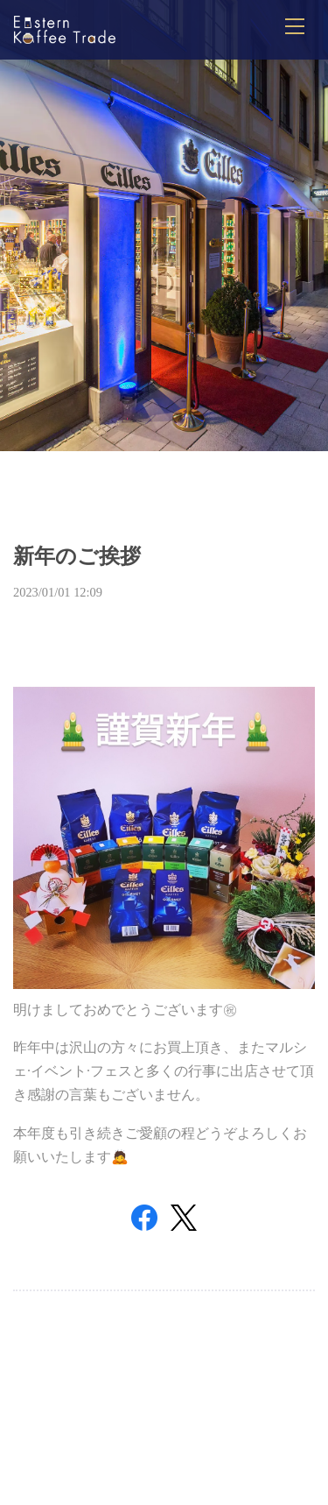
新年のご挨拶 (77, 556)
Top (164, 1415)
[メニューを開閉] (295, 26)
